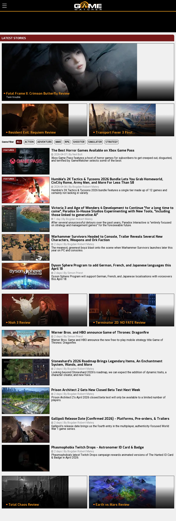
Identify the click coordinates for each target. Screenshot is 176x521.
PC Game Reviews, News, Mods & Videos (88, 5)
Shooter (79, 141)
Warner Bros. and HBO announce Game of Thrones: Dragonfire (100, 332)
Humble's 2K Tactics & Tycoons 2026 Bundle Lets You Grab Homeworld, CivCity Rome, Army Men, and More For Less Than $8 (107, 181)
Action (29, 141)
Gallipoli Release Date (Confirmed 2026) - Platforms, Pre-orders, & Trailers (110, 419)
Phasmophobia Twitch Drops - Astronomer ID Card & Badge (97, 447)
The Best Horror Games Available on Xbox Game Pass (92, 150)
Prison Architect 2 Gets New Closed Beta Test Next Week (95, 390)
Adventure (44, 141)
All (19, 141)
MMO (58, 141)
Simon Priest (75, 273)
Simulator (95, 141)
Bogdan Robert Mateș (85, 186)
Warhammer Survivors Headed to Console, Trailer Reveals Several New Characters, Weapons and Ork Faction (107, 238)
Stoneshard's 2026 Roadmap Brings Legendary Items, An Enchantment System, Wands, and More (106, 363)
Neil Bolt (77, 154)
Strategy (111, 141)
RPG (67, 141)
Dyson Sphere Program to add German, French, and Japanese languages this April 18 (111, 267)
